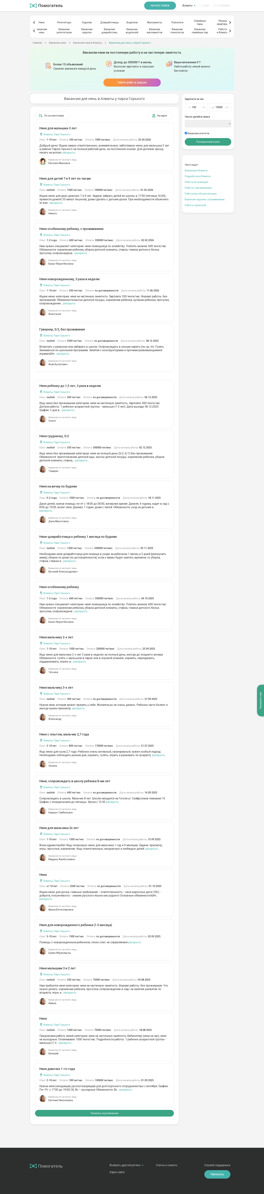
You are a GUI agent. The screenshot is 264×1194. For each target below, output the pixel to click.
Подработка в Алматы (197, 176)
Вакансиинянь (41, 31)
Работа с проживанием (198, 187)
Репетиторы (64, 22)
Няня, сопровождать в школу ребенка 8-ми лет (74, 781)
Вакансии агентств (197, 133)
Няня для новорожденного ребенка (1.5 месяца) (75, 925)
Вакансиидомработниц (109, 31)
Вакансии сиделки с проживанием (204, 199)
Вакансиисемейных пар (200, 31)
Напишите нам (260, 700)
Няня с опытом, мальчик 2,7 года (64, 734)
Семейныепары (200, 22)
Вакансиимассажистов (154, 31)
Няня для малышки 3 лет (58, 128)
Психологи (177, 22)
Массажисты (154, 22)
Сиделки (87, 22)
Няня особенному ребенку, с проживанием (71, 229)
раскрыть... (69, 152)
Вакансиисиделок (86, 31)
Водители (132, 22)
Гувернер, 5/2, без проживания (62, 329)
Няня (43, 874)
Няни (41, 22)
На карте (159, 116)
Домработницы (109, 22)
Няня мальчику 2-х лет (56, 637)
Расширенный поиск (208, 141)
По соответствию (51, 116)
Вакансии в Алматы (196, 170)
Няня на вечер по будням (58, 486)
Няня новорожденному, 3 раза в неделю (69, 279)
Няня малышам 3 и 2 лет (57, 968)
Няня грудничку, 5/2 (54, 436)
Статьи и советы (166, 1165)
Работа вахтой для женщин (201, 193)
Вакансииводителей (132, 31)
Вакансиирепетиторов (64, 31)
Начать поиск (160, 5)
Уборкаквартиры (222, 22)
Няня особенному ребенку (59, 587)
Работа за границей (196, 182)
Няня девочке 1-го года (57, 1069)
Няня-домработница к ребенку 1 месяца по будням (78, 536)
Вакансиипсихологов (177, 31)
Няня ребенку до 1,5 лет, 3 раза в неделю (70, 386)
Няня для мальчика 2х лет (59, 828)
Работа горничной (195, 205)
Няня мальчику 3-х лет (56, 687)
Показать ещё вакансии (104, 1113)
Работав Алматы (222, 31)
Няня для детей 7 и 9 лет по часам (65, 178)
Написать (217, 1174)
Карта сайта (117, 1172)
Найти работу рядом (132, 82)
